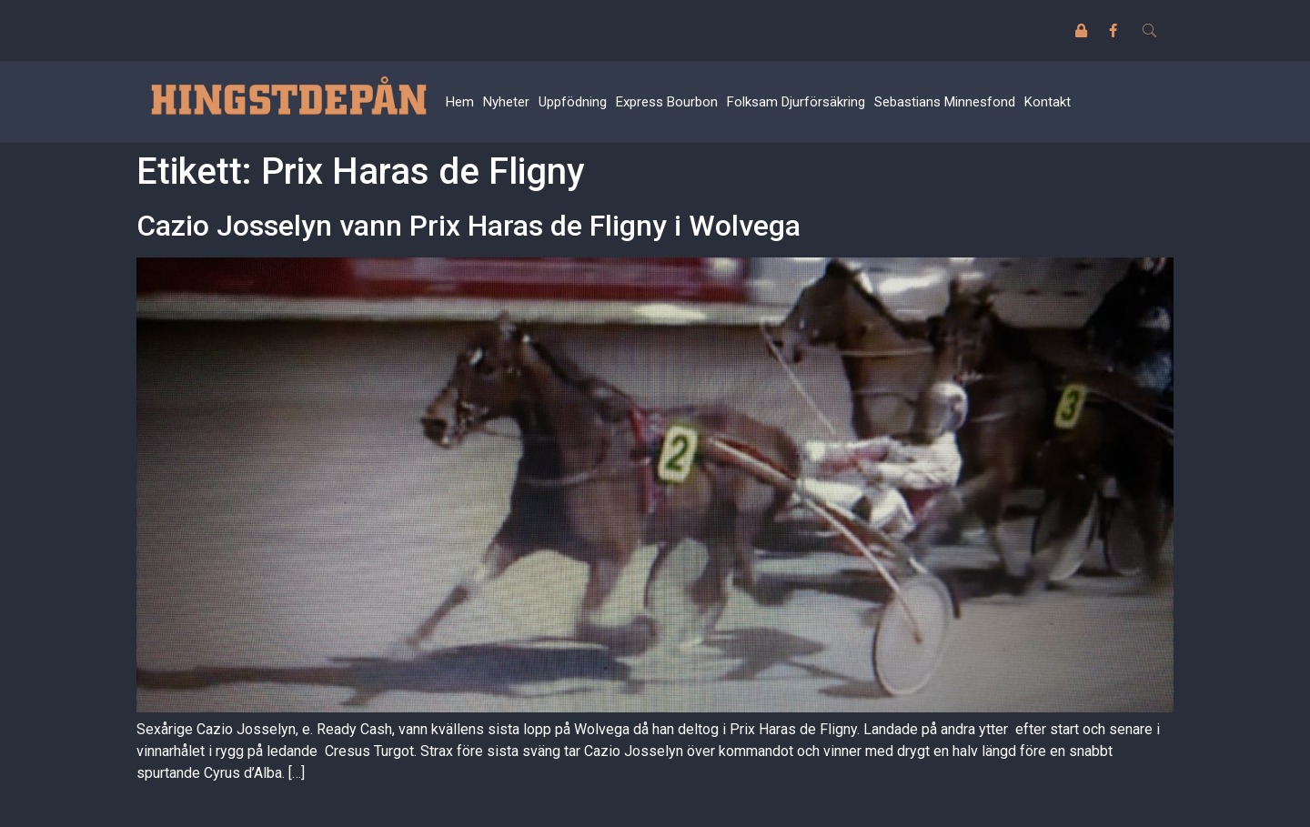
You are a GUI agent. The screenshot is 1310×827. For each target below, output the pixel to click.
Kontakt (1047, 102)
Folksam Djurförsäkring (796, 102)
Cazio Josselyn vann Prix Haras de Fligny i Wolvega (468, 225)
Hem (460, 102)
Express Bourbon (667, 102)
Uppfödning (573, 102)
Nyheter (506, 102)
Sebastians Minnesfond (944, 102)
